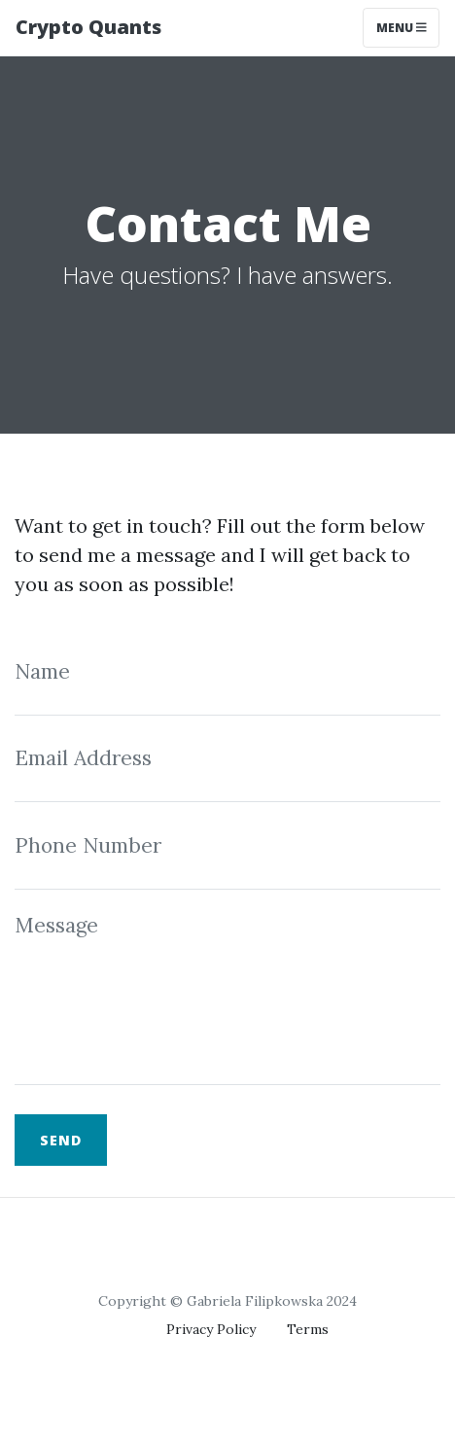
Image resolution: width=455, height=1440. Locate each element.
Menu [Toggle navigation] (401, 27)
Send (61, 1140)
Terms (308, 1329)
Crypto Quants (88, 27)
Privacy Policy (211, 1329)
